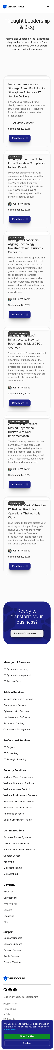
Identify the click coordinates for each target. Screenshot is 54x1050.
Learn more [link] (10, 1029)
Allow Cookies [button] (27, 1036)
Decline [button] (27, 1043)
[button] (48, 6)
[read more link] (27, 90)
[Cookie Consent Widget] (27, 1034)
